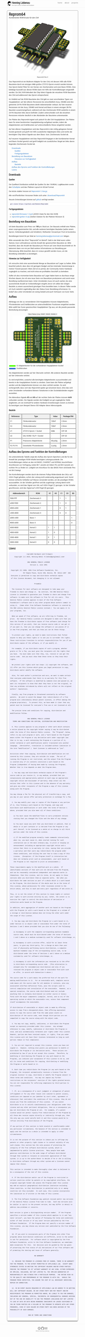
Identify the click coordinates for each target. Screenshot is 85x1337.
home (60, 3)
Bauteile (18, 164)
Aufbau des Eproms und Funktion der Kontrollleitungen (33, 167)
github (38, 200)
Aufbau (14, 162)
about (67, 3)
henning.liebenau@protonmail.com (49, 236)
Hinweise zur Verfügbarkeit (25, 159)
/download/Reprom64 (55, 195)
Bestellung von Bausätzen (22, 156)
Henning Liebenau (21, 2)
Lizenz (14, 170)
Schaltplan (16, 187)
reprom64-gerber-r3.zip (21, 217)
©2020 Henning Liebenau (42, 1331)
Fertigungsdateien (22, 154)
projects (75, 3)
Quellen (17, 151)
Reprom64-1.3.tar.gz (39, 191)
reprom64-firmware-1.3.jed (22, 214)
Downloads (16, 148)
